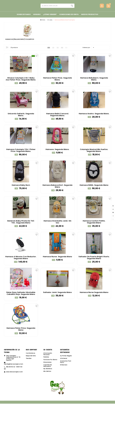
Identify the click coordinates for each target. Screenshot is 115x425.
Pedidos (46, 378)
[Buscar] (55, 16)
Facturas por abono (50, 381)
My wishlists (47, 390)
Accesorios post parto (65, 383)
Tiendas (28, 379)
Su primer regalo (66, 377)
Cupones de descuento (47, 386)
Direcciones (47, 383)
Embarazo (63, 386)
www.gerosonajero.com (14, 393)
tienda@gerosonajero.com (13, 385)
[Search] (72, 16)
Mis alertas (47, 392)
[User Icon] (102, 16)
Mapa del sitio (31, 377)
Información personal (47, 375)
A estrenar (63, 379)
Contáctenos (30, 374)
